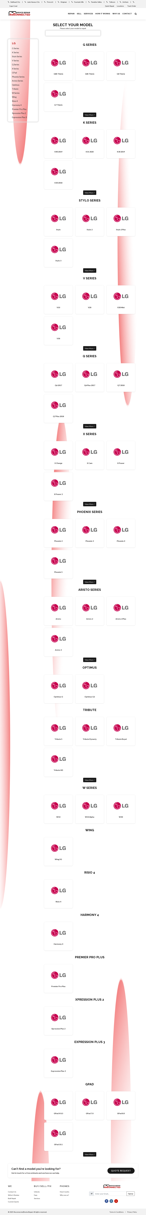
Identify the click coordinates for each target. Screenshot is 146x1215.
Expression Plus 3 (19, 117)
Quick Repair (109, 6)
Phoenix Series (18, 77)
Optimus (15, 85)
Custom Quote (13, 1202)
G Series (15, 48)
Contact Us (12, 1192)
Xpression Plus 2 (19, 113)
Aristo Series (17, 81)
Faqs (35, 1195)
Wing (14, 97)
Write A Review (13, 1195)
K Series (15, 52)
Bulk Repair (12, 1198)
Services (37, 1198)
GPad (14, 72)
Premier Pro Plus (19, 109)
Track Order (131, 6)
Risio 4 (15, 101)
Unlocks (37, 1192)
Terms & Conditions (116, 1212)
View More (90, 114)
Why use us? (64, 1195)
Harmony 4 (17, 105)
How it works (64, 1192)
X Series (15, 68)
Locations (120, 6)
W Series (16, 93)
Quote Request (121, 1170)
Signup (130, 1194)
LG (14, 43)
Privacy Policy (132, 1212)
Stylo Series (17, 56)
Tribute (15, 89)
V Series (15, 60)
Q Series (15, 64)
